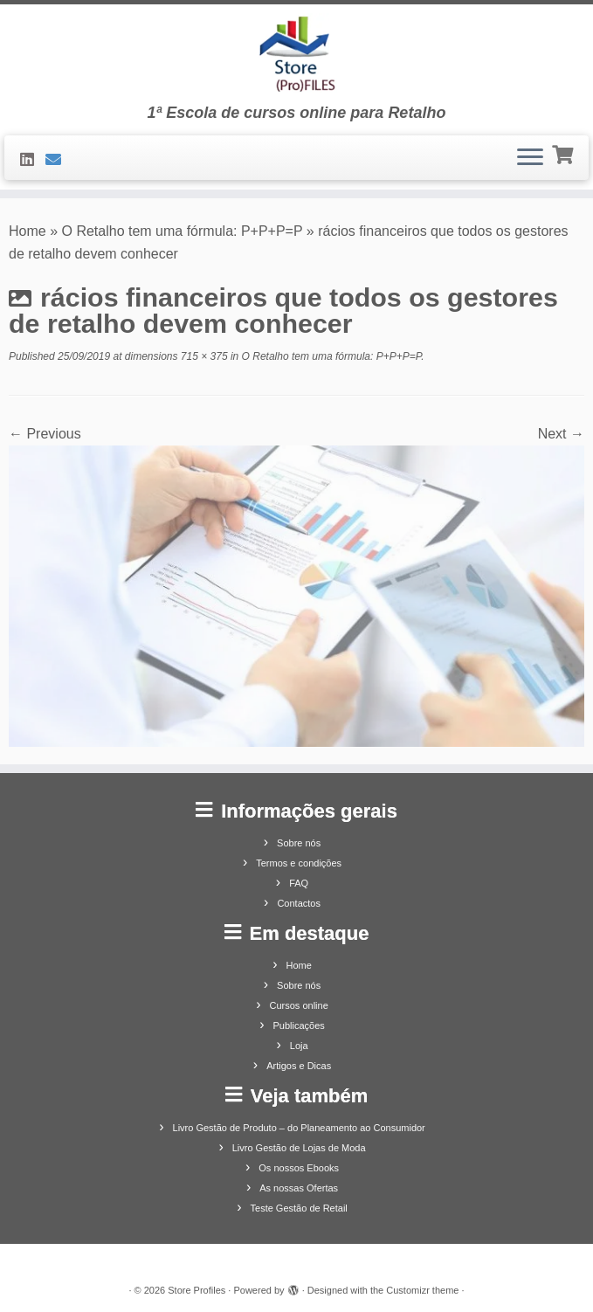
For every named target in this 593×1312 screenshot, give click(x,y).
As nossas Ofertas (298, 1188)
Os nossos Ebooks (299, 1168)
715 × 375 (203, 356)
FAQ (298, 883)
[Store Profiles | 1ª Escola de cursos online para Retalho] (296, 54)
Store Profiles (196, 1290)
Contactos (299, 903)
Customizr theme (422, 1290)
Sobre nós (299, 843)
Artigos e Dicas (298, 1065)
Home (27, 231)
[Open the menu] (530, 158)
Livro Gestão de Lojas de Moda (299, 1148)
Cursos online (299, 1005)
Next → (561, 433)
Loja (299, 1045)
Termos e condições (298, 863)
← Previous (45, 433)
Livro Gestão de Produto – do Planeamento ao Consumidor (299, 1127)
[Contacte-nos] (58, 160)
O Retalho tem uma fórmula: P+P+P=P (182, 231)
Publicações (299, 1025)
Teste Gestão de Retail (299, 1208)
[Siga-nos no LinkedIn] (32, 160)
